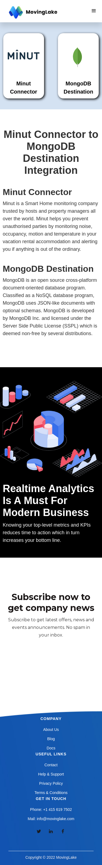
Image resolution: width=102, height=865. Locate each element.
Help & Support (51, 774)
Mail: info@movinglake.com (51, 819)
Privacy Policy (51, 783)
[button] (94, 11)
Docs (51, 748)
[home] (32, 12)
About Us (51, 729)
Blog (51, 739)
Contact (50, 765)
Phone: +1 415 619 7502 (51, 809)
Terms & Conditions (51, 792)
